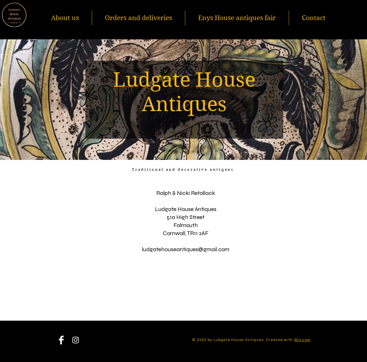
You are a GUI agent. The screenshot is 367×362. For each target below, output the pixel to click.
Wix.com (302, 340)
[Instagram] (75, 340)
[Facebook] (61, 340)
